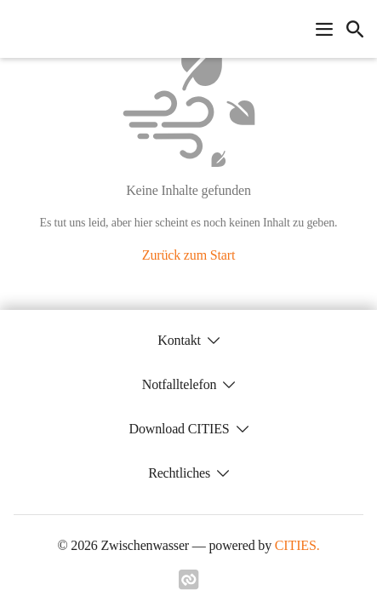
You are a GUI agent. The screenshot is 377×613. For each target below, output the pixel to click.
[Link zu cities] (189, 584)
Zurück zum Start (188, 255)
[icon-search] (354, 28)
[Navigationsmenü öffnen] (324, 28)
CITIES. (297, 545)
